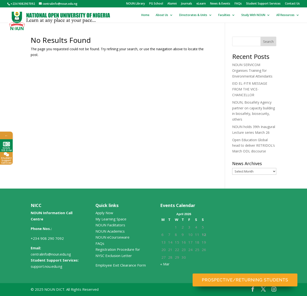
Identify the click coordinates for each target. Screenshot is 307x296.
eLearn (201, 4)
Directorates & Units (193, 15)
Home (145, 15)
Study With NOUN (253, 15)
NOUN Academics (110, 231)
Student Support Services (263, 4)
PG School (156, 4)
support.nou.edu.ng (46, 266)
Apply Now (104, 212)
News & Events (220, 4)
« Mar (165, 264)
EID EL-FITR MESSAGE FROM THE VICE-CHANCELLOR (249, 89)
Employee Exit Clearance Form (120, 265)
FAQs (238, 4)
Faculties (224, 15)
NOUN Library (135, 4)
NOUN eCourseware (112, 237)
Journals (186, 4)
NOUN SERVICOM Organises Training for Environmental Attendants (252, 70)
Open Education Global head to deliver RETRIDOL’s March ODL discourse (253, 146)
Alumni (172, 4)
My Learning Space (110, 219)
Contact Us (292, 4)
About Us (162, 15)
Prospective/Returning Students (245, 279)
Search (268, 41)
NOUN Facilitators (110, 225)
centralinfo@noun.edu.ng (51, 254)
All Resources (285, 15)
